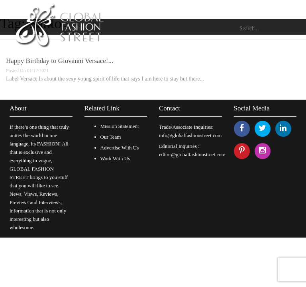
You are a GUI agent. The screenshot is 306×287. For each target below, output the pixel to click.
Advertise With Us (119, 148)
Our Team (110, 137)
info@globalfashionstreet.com (190, 135)
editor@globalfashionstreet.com (192, 154)
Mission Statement (119, 126)
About (18, 108)
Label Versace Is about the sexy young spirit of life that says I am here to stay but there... (105, 79)
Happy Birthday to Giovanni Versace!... (59, 61)
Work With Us (115, 158)
